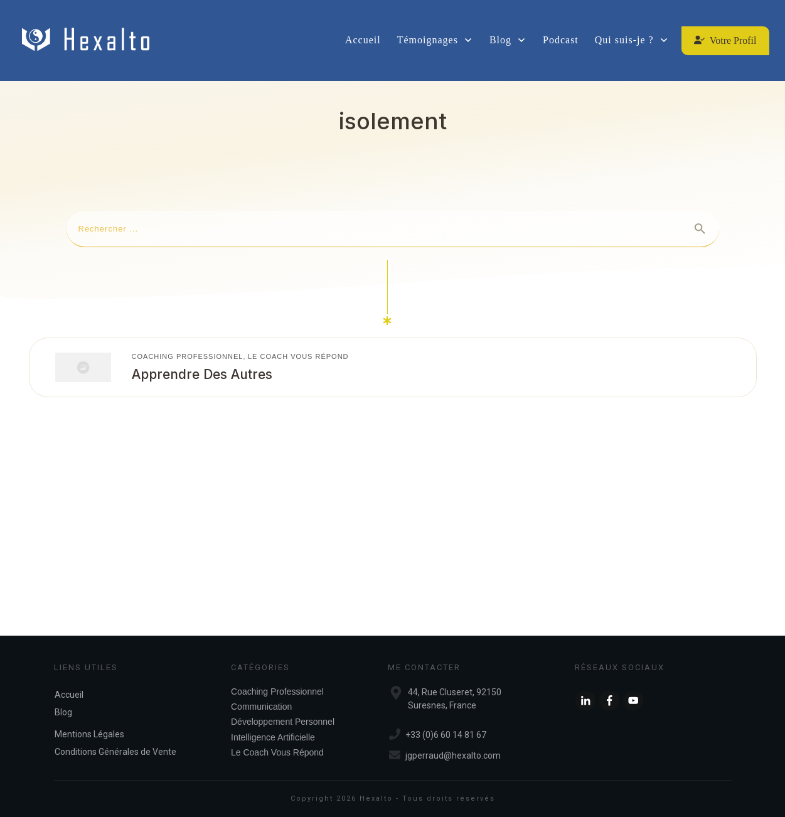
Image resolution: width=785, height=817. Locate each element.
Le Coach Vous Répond (298, 356)
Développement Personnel (282, 722)
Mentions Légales (89, 734)
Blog (63, 712)
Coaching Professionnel (187, 356)
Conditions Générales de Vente (115, 752)
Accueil (69, 695)
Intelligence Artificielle (273, 737)
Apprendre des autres (202, 374)
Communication (261, 707)
